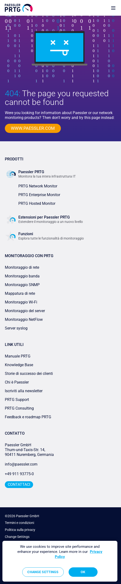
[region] (59, 561)
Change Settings (17, 537)
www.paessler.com (33, 128)
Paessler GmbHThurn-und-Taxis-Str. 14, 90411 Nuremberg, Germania (29, 450)
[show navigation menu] (113, 8)
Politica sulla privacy (20, 530)
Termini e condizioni (19, 523)
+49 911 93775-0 (19, 474)
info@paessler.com (21, 464)
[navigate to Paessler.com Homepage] (19, 8)
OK (83, 572)
